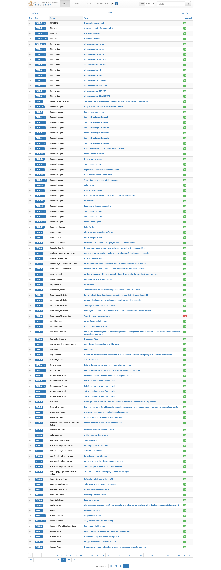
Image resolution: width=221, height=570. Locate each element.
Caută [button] (89, 3)
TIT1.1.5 (40, 64)
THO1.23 (39, 168)
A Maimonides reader (93, 356)
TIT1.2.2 (40, 75)
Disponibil (187, 18)
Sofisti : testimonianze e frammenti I (99, 382)
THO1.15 (39, 204)
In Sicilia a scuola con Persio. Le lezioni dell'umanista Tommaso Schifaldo (114, 266)
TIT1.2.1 (40, 69)
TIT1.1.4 (40, 59)
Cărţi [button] (65, 3)
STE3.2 (39, 457)
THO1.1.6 (40, 142)
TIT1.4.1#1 (41, 38)
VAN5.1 (39, 474)
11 (81, 550)
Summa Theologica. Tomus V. (96, 137)
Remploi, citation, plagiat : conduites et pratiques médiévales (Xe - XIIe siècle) (116, 251)
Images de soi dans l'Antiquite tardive (100, 536)
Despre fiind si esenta (93, 157)
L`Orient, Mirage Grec (93, 256)
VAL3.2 (39, 431)
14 (97, 550)
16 (108, 550)
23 (146, 550)
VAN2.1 (39, 490)
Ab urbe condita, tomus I (94, 43)
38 (63, 555)
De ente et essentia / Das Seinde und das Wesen (104, 147)
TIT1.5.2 (40, 28)
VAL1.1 (39, 426)
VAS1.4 (39, 536)
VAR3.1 (39, 495)
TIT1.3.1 (40, 23)
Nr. (30, 18)
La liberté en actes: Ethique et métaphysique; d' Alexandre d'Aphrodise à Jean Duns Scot (121, 271)
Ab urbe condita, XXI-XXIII (95, 80)
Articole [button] (76, 3)
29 (179, 550)
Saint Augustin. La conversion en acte (100, 480)
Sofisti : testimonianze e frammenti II (100, 387)
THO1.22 (39, 188)
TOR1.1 (39, 240)
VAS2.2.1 (40, 511)
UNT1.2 (39, 372)
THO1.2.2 (40, 220)
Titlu (86, 18)
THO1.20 (39, 225)
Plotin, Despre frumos (93, 235)
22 (141, 550)
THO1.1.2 (40, 121)
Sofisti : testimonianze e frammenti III (100, 393)
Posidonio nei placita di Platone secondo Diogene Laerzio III (109, 372)
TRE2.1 (39, 271)
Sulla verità (89, 183)
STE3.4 (39, 446)
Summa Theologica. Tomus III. (96, 126)
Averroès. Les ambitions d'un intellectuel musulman (106, 408)
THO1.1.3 (40, 126)
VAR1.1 (39, 500)
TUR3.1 (39, 336)
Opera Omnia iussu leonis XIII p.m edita (101, 178)
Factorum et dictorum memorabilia (99, 426)
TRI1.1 (39, 282)
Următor (186, 13)
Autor (53, 18)
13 (92, 550)
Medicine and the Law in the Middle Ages (101, 341)
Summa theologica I (92, 163)
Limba (142, 4)
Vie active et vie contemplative (97, 313)
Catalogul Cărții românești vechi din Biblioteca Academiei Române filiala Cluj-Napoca (120, 398)
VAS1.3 (39, 531)
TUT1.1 (39, 351)
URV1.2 (39, 403)
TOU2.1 (39, 261)
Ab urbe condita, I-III (92, 69)
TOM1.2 (39, 230)
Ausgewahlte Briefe (92, 511)
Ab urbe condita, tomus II (95, 49)
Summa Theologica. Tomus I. (96, 116)
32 (31, 555)
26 (163, 550)
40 (74, 555)
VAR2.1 (39, 506)
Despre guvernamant (93, 188)
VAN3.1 (39, 485)
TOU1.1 (39, 256)
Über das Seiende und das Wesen (98, 173)
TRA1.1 (39, 266)
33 (36, 555)
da (185, 23)
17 (114, 550)
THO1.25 (39, 173)
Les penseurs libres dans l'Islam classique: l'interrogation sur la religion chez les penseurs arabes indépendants (131, 403)
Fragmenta (88, 346)
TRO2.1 (39, 318)
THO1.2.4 (40, 214)
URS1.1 (39, 398)
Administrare (103, 3)
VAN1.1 (39, 467)
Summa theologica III (93, 209)
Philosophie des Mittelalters (96, 441)
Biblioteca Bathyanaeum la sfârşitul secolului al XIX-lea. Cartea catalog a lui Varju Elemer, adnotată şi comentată (131, 500)
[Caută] (188, 3)
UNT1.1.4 (40, 377)
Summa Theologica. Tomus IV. (96, 132)
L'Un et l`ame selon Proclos (95, 323)
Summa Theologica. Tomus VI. (96, 142)
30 (184, 550)
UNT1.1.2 (40, 387)
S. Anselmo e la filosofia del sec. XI (98, 474)
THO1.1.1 (40, 116)
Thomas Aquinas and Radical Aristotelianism (103, 462)
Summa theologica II (92, 220)
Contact (175, 567)
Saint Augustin (90, 436)
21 (135, 550)
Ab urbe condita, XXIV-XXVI (95, 90)
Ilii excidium (89, 282)
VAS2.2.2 (40, 516)
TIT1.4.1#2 (41, 33)
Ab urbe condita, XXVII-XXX (95, 85)
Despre (182, 567)
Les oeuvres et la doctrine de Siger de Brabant (103, 457)
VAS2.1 (39, 521)
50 (121, 561)
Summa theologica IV (93, 214)
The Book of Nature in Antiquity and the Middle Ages (106, 467)
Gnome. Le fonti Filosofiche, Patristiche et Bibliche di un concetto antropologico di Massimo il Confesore (128, 351)
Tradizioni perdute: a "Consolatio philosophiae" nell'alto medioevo (112, 287)
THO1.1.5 (40, 137)
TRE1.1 (39, 276)
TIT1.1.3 (40, 54)
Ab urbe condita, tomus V (95, 64)
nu (185, 313)
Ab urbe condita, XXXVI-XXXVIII (97, 95)
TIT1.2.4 (40, 90)
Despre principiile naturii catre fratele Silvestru (104, 106)
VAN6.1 (39, 436)
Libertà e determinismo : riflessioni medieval (103, 418)
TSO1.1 (39, 328)
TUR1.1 (39, 346)
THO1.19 (39, 183)
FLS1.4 (39, 418)
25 (157, 550)
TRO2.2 (39, 323)
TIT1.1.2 (40, 49)
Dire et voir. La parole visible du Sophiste (101, 531)
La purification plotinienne (95, 318)
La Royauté (89, 199)
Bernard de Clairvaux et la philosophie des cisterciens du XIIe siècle (112, 297)
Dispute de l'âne (91, 336)
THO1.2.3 (40, 209)
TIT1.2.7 (40, 95)
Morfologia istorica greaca (95, 490)
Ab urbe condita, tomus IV (95, 59)
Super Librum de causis (94, 111)
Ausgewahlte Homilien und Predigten (100, 516)
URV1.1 (39, 408)
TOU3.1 (39, 251)
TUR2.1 (39, 341)
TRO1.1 (39, 313)
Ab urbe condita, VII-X (93, 75)
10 (76, 550)
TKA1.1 (39, 100)
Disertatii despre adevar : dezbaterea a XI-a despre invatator (109, 194)
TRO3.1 (39, 287)
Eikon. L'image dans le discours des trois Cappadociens (107, 526)
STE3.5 (39, 462)
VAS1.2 (39, 526)
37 (58, 555)
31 (190, 550)
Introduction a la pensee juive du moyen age (103, 413)
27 (168, 550)
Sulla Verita (89, 225)
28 (173, 550)
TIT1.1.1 (40, 43)
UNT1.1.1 (40, 382)
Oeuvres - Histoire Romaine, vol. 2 (98, 28)
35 (47, 555)
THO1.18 (39, 199)
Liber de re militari (92, 495)
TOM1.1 (39, 235)
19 (125, 550)
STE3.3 (39, 441)
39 (69, 555)
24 (152, 550)
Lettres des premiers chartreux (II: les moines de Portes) (108, 361)
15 (103, 550)
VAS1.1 (39, 542)
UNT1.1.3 (40, 393)
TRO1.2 (39, 308)
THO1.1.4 (40, 132)
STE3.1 (39, 452)
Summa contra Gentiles (94, 152)
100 (126, 561)
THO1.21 (39, 157)
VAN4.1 (39, 480)
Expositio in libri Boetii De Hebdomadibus (101, 168)
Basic (189, 567)
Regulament (165, 567)
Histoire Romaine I (92, 33)
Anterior (34, 13)
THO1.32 (39, 152)
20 (130, 550)
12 (86, 550)
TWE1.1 (39, 356)
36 (52, 555)
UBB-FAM (73, 567)
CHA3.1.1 (40, 367)
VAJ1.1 (39, 413)
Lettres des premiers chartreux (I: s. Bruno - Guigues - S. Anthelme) (112, 367)
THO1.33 (39, 194)
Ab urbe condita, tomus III (95, 54)
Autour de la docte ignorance (96, 485)
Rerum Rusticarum (92, 506)
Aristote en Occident (93, 446)
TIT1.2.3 (40, 80)
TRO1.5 (39, 297)
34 (42, 555)
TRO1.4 (39, 292)
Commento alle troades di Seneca (98, 276)
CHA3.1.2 (40, 361)
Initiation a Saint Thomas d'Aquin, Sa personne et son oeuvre (110, 240)
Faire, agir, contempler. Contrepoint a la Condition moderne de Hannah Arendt (117, 308)
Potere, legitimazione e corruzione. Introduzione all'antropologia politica (115, 246)
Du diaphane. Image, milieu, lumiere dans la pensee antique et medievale (115, 542)
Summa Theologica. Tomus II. (96, 121)
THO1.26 (39, 106)
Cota (36, 18)
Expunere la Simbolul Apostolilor (98, 204)
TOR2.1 (39, 246)
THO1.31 (39, 147)
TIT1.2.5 (40, 85)
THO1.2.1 (40, 163)
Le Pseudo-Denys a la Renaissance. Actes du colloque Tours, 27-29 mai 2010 (115, 261)
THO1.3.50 (41, 178)
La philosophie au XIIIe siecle (96, 452)
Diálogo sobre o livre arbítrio (96, 431)
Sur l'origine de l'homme (94, 521)
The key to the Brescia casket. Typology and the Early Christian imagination (116, 100)
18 (119, 550)
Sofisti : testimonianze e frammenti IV (100, 377)
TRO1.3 (39, 302)
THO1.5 (39, 111)
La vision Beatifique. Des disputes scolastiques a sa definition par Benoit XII (116, 292)
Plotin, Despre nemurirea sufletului (99, 230)
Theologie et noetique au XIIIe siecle (99, 302)
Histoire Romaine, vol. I (94, 23)
